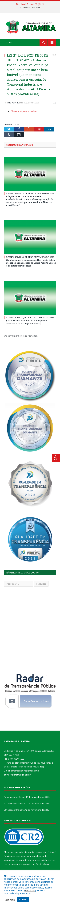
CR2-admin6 (13, 103)
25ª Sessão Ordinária (29, 7)
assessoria (26, 855)
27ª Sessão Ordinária (14, 803)
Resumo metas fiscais (14, 796)
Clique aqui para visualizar (24, 111)
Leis (54, 103)
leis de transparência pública (18, 864)
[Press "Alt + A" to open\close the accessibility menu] (56, 458)
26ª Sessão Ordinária (14, 809)
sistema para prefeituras (43, 852)
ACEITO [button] (23, 899)
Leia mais (30, 890)
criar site (23, 852)
